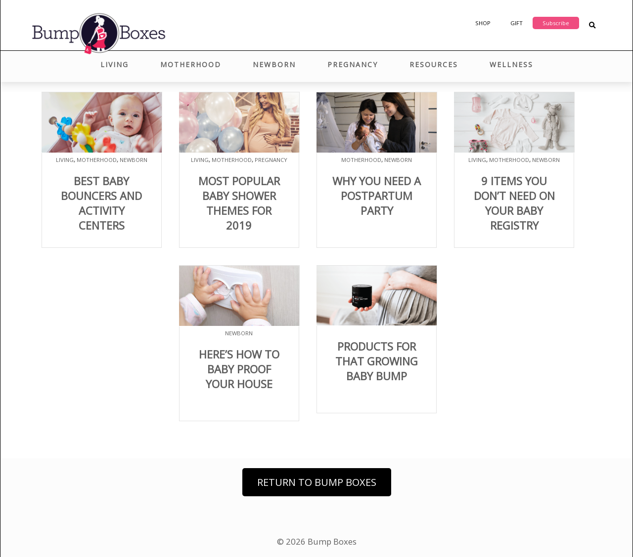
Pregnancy (352, 64)
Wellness (511, 64)
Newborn (274, 64)
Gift (516, 23)
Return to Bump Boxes (316, 482)
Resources (433, 64)
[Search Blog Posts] (592, 25)
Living (114, 64)
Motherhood (190, 64)
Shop (483, 23)
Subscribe (556, 23)
